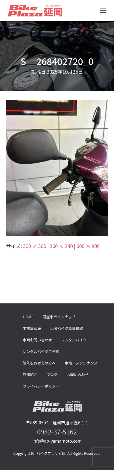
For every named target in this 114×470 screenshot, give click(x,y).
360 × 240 (61, 246)
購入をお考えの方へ (39, 362)
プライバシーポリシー (41, 386)
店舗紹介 (30, 374)
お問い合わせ (77, 374)
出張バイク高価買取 (66, 328)
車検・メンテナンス (81, 362)
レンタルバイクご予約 (41, 351)
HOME (28, 316)
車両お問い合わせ (37, 339)
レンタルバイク (74, 339)
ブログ (52, 374)
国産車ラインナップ (59, 316)
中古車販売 (32, 328)
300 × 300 (34, 246)
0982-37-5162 (57, 431)
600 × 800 (88, 246)
